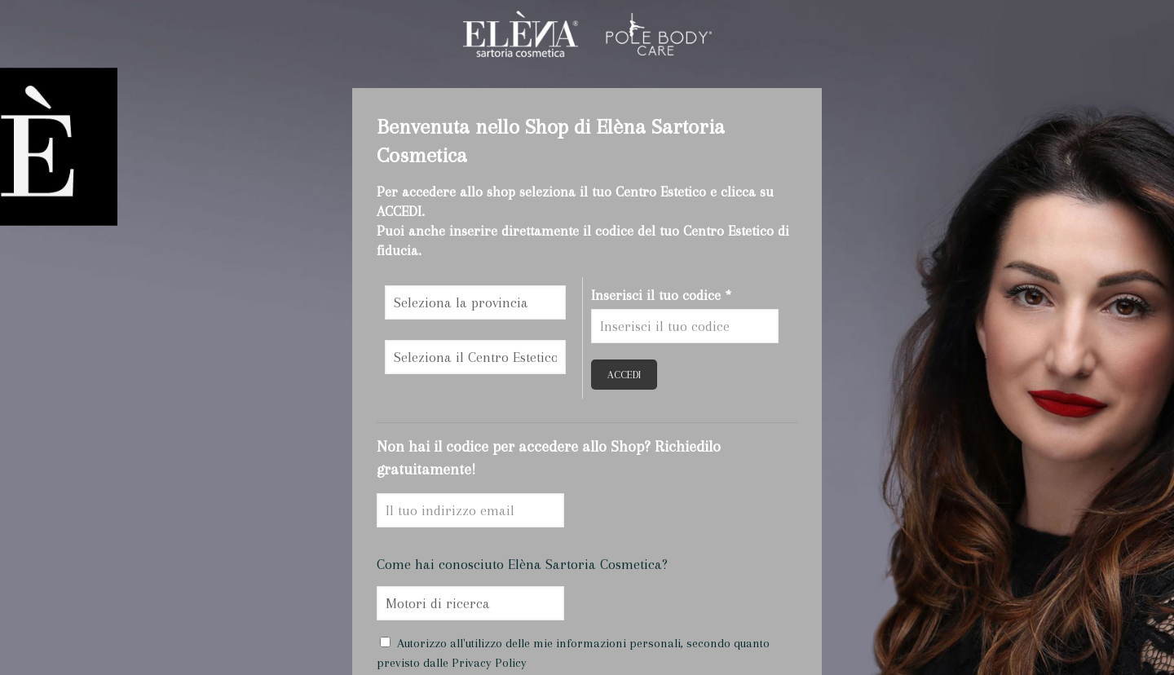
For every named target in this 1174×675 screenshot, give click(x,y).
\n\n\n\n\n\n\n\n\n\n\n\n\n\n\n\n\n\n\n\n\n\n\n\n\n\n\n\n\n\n (475, 302)
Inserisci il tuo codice (661, 295)
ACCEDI (624, 374)
